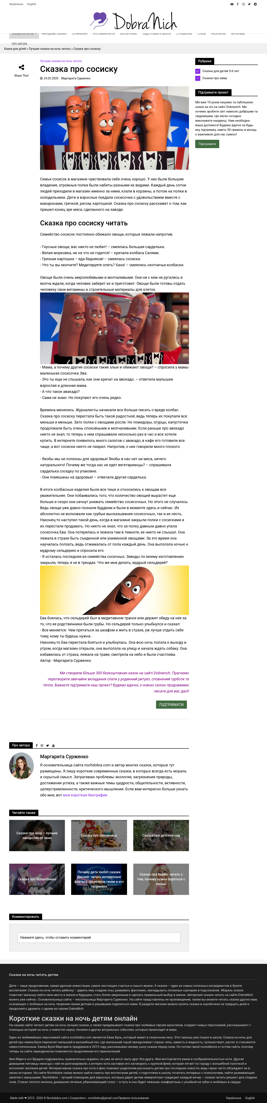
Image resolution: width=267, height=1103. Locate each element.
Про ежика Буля (104, 33)
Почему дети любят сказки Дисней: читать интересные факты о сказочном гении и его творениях (99, 879)
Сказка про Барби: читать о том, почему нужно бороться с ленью (161, 879)
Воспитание (128, 33)
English (31, 4)
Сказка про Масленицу (99, 835)
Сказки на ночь (23, 33)
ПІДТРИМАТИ (171, 704)
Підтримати (207, 144)
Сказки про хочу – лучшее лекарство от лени (37, 835)
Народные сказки (54, 33)
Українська (16, 4)
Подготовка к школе (156, 33)
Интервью (238, 33)
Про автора (19, 44)
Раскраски (218, 33)
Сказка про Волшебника (37, 879)
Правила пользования (133, 1098)
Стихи (202, 33)
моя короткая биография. (85, 795)
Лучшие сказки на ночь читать (61, 61)
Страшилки (184, 33)
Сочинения (79, 33)
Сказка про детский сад (161, 835)
